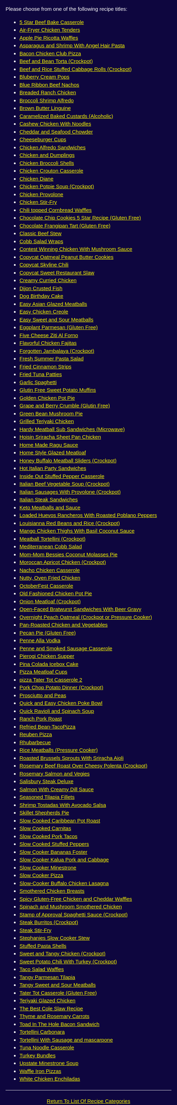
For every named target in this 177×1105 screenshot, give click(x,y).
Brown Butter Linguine (45, 108)
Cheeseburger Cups (42, 139)
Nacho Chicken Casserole (49, 570)
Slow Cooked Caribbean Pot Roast (59, 821)
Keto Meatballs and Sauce (49, 507)
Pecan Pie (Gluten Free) (47, 633)
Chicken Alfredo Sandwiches (52, 147)
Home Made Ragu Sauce (48, 445)
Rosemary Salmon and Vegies (54, 774)
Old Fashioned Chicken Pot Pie (55, 593)
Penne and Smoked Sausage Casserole (65, 648)
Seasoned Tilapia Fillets (46, 797)
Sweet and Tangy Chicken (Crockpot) (62, 953)
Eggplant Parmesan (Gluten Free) (58, 327)
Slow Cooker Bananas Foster (53, 852)
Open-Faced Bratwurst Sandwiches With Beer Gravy (80, 609)
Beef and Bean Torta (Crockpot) (56, 61)
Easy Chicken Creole (43, 312)
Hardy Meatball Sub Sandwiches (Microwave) (72, 429)
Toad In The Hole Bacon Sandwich (59, 1024)
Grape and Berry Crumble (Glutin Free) (64, 405)
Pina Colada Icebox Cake (48, 664)
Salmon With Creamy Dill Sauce (56, 789)
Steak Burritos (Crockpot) (48, 922)
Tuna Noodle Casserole (46, 1047)
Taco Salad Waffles (41, 969)
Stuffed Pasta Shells (42, 946)
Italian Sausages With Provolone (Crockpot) (70, 492)
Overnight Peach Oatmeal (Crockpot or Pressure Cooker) (85, 617)
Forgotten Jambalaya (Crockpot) (56, 351)
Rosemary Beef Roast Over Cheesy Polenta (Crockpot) (83, 766)
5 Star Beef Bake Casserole (51, 22)
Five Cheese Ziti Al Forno (48, 335)
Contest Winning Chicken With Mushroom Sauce (75, 249)
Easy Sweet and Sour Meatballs (56, 320)
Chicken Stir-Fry (38, 202)
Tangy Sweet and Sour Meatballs (57, 985)
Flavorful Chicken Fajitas (48, 343)
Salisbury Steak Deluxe (46, 781)
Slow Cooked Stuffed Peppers (54, 844)
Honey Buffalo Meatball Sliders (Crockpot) (67, 460)
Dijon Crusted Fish (40, 288)
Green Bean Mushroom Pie (51, 413)
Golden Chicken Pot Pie (47, 398)
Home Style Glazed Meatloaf (52, 452)
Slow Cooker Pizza (41, 875)
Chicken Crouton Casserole (51, 171)
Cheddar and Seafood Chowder (56, 132)
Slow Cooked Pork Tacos (48, 836)
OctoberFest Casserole (46, 586)
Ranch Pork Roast (40, 719)
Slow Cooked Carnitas (45, 828)
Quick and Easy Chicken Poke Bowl (60, 703)
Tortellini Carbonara (42, 1032)
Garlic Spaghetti (38, 382)
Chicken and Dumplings (46, 155)
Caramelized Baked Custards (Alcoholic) (66, 116)
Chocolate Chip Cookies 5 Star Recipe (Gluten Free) (80, 218)
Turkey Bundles (37, 1055)
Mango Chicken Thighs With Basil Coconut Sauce (77, 531)
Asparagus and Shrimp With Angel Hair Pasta (72, 45)
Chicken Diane (36, 179)
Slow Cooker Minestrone (47, 868)
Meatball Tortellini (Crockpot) (52, 539)
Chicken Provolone (41, 194)
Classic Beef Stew (40, 233)
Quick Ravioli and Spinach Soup (56, 711)
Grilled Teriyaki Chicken (46, 421)
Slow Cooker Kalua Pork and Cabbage (64, 859)
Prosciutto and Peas (42, 695)
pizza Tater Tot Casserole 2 (50, 680)
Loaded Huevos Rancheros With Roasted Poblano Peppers (88, 515)
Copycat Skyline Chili (44, 265)
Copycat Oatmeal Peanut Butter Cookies (66, 257)
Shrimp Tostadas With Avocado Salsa (62, 805)
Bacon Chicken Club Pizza (50, 53)
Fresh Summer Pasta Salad (51, 358)
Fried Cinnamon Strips (45, 366)
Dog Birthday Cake (41, 296)
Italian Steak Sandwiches (48, 499)
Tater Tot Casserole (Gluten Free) (58, 993)
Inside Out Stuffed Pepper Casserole (61, 476)
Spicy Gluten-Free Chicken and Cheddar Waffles (75, 899)
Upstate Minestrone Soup (48, 1063)
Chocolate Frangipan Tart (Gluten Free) (65, 226)
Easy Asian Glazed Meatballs (53, 304)
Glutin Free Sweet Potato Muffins (57, 390)
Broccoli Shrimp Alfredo (46, 100)
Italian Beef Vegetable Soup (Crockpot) (64, 484)
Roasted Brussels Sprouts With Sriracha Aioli (71, 758)
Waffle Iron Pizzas (40, 1071)
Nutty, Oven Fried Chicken (49, 578)
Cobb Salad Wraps (41, 241)
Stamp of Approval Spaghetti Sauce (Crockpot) (73, 914)
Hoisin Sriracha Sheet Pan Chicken (60, 437)
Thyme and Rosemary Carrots (54, 1016)
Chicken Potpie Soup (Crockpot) (56, 186)
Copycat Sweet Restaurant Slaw (56, 273)
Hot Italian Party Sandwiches (52, 468)
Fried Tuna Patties (40, 374)
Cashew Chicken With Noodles (55, 124)
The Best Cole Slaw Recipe (51, 1008)
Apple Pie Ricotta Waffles (48, 38)
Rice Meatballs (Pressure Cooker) (58, 750)
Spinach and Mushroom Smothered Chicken (70, 906)
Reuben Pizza (35, 734)
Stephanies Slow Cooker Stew (54, 938)
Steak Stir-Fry (35, 930)
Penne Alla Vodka (40, 640)
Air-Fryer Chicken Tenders (49, 30)
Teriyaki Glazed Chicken (47, 1000)
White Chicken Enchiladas (49, 1079)
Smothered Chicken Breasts (52, 891)
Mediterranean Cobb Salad (50, 546)
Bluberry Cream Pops (44, 77)
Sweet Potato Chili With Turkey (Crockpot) (68, 961)
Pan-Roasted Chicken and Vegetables (63, 625)
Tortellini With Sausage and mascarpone (66, 1040)
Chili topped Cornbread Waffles (55, 210)
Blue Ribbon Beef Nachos (49, 85)
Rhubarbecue (35, 742)
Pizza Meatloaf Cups (43, 672)
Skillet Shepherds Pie (44, 813)
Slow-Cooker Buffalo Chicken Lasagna (64, 883)
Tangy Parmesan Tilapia (47, 977)
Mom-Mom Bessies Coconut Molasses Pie (68, 554)
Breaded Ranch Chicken (47, 92)
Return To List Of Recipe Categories (88, 1101)
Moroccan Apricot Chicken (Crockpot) (62, 562)
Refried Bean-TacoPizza (47, 727)
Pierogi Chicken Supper (46, 656)
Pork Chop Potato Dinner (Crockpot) (61, 687)
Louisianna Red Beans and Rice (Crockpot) (69, 523)
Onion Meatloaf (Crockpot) (50, 601)
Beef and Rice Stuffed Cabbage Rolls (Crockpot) (75, 69)
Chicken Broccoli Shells (46, 163)
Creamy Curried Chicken (48, 280)
